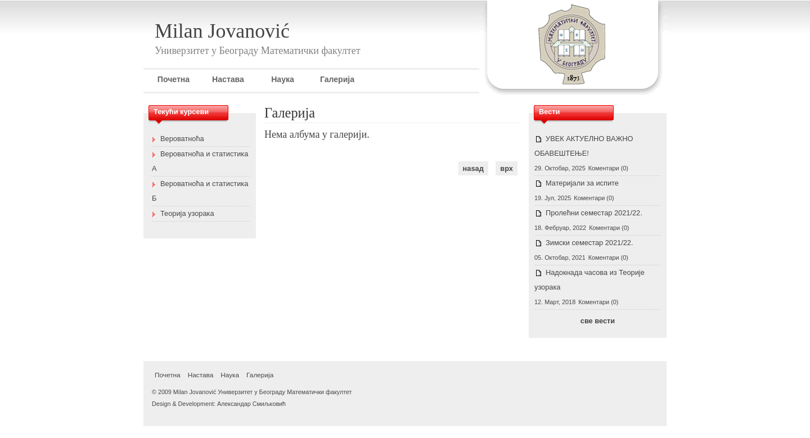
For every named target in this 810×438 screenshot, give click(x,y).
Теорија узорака (187, 213)
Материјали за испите (582, 183)
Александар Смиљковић (251, 403)
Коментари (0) (608, 168)
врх (506, 168)
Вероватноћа (182, 138)
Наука (282, 79)
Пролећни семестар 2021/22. (594, 213)
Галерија (337, 79)
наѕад (473, 168)
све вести (597, 321)
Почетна (174, 79)
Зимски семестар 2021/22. (589, 242)
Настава (228, 79)
